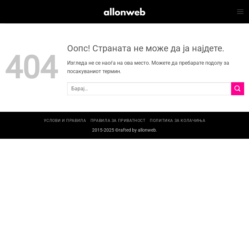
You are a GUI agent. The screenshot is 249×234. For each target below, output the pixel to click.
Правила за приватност (118, 120)
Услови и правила (65, 120)
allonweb (147, 130)
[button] (240, 12)
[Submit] (237, 88)
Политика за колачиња (177, 120)
